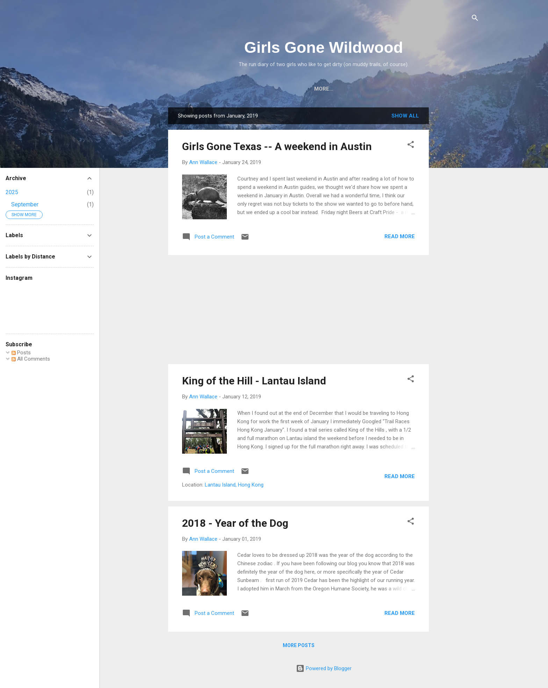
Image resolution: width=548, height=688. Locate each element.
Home (198, 89)
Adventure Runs (325, 89)
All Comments (31, 359)
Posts (21, 352)
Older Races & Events (393, 89)
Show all (405, 117)
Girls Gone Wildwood (323, 47)
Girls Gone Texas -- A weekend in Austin (277, 148)
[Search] (475, 19)
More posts (299, 647)
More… (447, 89)
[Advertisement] (456, 214)
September (24, 204)
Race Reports (269, 89)
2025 (12, 192)
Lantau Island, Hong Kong (234, 486)
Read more (399, 238)
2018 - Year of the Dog (235, 524)
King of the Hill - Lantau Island (254, 382)
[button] (410, 147)
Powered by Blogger (324, 670)
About (227, 89)
